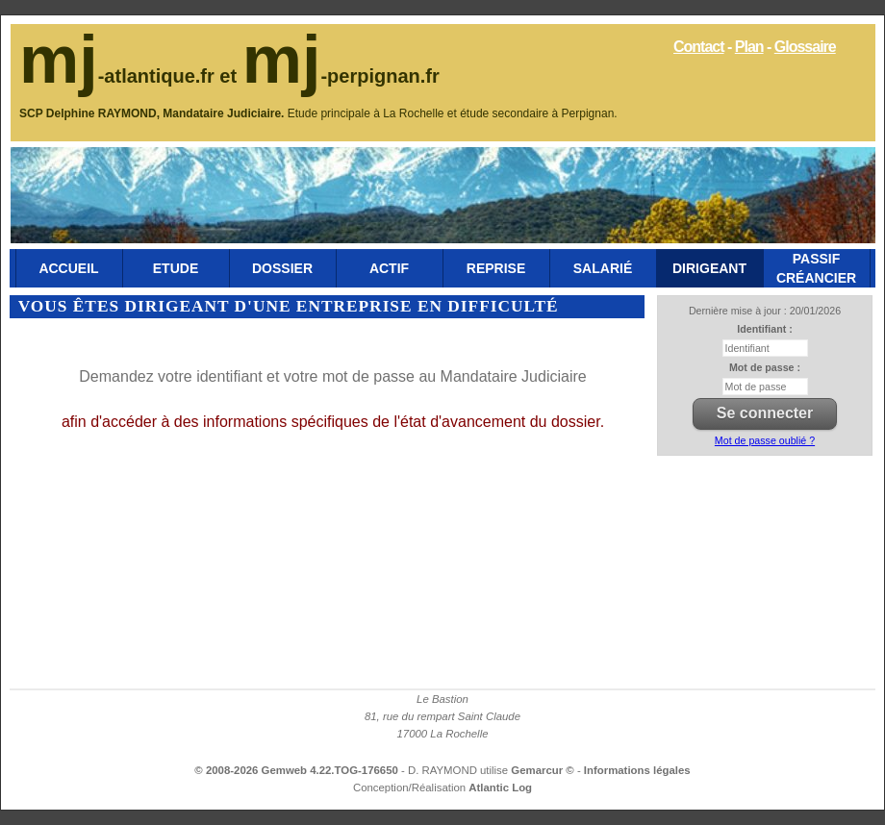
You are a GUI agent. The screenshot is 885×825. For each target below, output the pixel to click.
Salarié (602, 268)
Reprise (496, 268)
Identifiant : (764, 329)
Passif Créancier (816, 268)
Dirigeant (709, 268)
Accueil (68, 268)
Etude (175, 268)
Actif (389, 268)
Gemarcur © (544, 770)
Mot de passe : (764, 367)
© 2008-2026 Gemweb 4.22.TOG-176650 (295, 770)
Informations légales (637, 770)
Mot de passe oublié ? (765, 440)
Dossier (282, 268)
